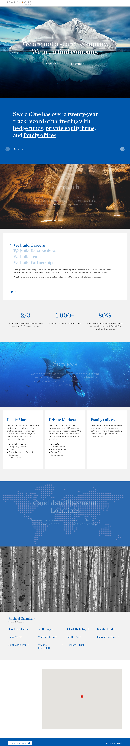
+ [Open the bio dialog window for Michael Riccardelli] (62, 644)
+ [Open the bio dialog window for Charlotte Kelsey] (88, 629)
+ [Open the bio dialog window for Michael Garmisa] (34, 618)
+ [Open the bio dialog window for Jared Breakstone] (31, 629)
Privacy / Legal (114, 743)
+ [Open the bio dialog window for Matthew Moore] (59, 637)
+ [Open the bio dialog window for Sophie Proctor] (28, 644)
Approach (53, 64)
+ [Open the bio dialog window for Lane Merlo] (24, 637)
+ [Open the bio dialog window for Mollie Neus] (83, 637)
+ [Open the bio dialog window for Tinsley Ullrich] (86, 644)
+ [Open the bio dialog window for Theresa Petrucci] (118, 637)
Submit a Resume (18, 743)
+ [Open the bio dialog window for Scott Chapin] (55, 629)
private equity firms (70, 128)
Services (77, 64)
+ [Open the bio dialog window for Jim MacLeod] (114, 629)
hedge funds (28, 128)
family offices (39, 135)
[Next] (122, 149)
